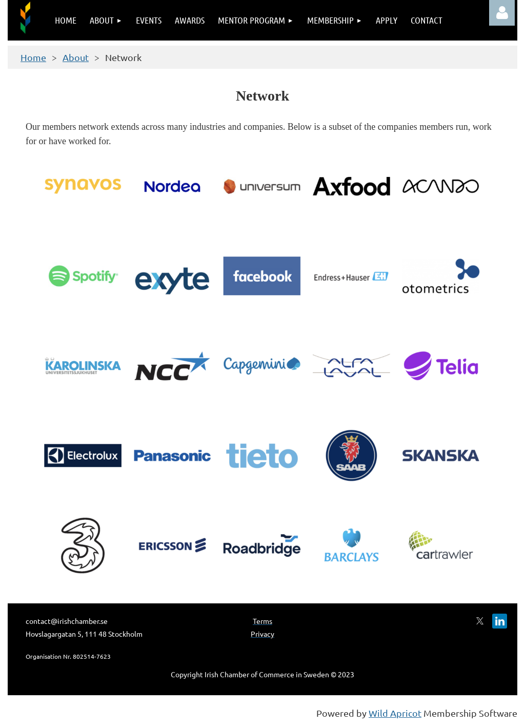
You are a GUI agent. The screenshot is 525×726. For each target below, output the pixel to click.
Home (33, 57)
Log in (502, 13)
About (76, 57)
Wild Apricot (395, 713)
